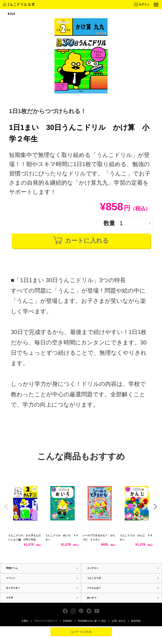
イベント (10, 581)
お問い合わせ (119, 624)
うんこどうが (94, 581)
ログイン (141, 4)
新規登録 (136, 624)
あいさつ (91, 601)
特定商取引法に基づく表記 (92, 624)
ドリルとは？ (94, 591)
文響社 (24, 624)
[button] (154, 510)
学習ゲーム (12, 571)
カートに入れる (81, 242)
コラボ (9, 601)
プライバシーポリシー (45, 624)
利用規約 (67, 624)
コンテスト (93, 571)
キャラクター (13, 591)
